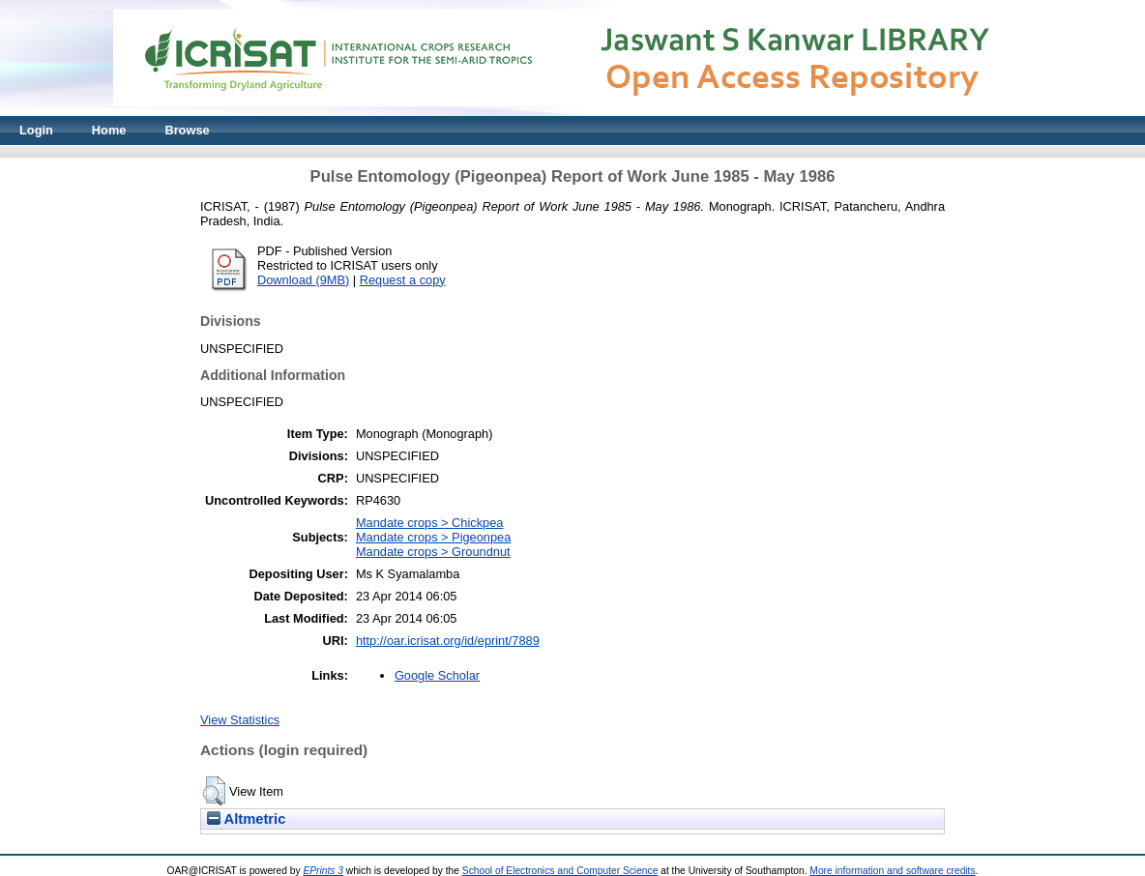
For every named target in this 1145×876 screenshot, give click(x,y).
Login (36, 130)
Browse (186, 130)
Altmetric (246, 819)
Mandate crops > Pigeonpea (433, 537)
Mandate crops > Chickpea (430, 522)
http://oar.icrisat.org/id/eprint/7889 (448, 640)
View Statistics (239, 720)
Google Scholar (437, 675)
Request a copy (403, 280)
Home (109, 130)
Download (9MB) (303, 280)
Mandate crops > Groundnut (433, 551)
